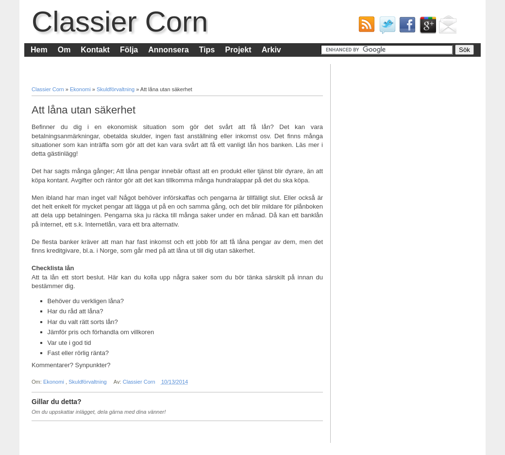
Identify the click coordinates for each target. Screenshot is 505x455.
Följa (129, 50)
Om (64, 50)
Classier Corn (120, 21)
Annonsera (168, 50)
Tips (207, 50)
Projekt (238, 50)
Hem (39, 50)
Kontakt (95, 50)
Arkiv (271, 50)
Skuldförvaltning (116, 89)
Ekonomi (81, 89)
